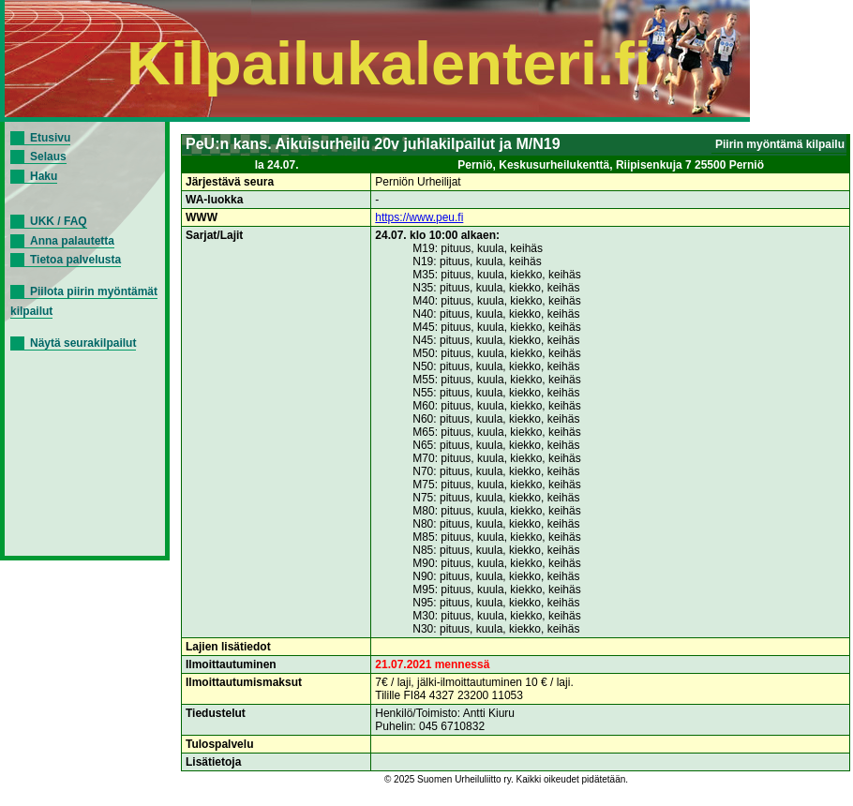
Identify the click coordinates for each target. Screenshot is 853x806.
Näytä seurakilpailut (83, 343)
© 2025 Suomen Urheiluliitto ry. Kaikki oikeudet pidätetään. (506, 779)
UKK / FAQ (58, 221)
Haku (43, 176)
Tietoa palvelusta (75, 259)
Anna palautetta (72, 240)
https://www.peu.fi (419, 217)
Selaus (48, 156)
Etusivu (50, 137)
